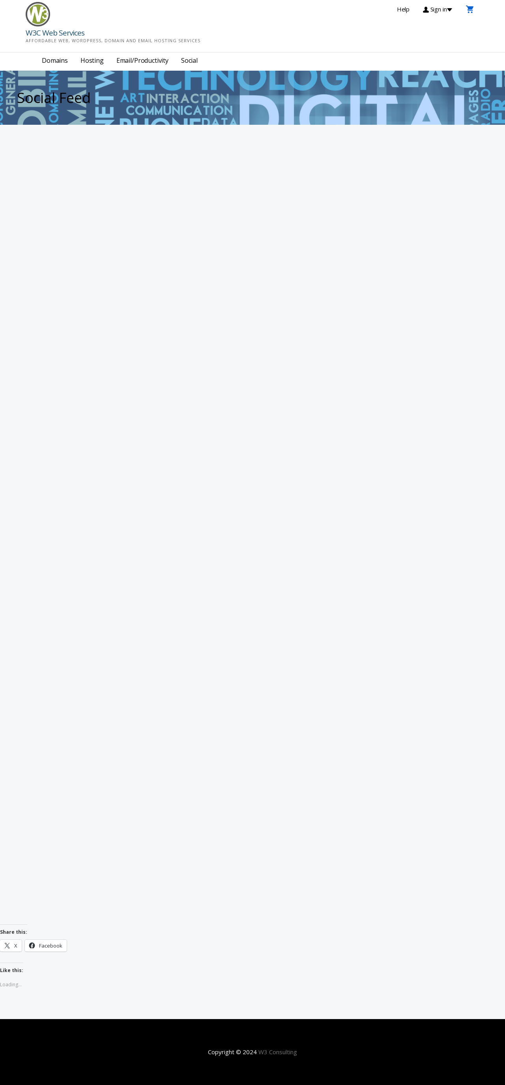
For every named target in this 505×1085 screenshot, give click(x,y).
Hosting (92, 60)
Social (189, 60)
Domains (55, 60)
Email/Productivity (142, 60)
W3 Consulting (277, 1052)
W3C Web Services (55, 33)
